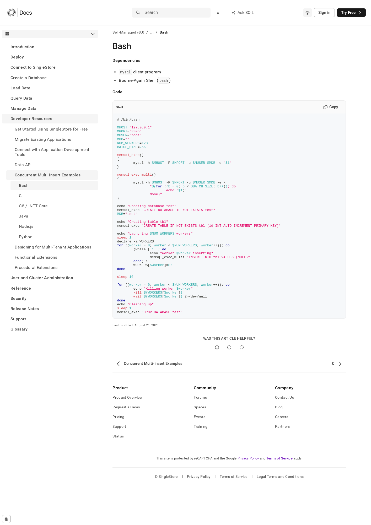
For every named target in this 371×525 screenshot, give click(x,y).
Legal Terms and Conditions (280, 516)
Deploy (17, 57)
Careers (281, 456)
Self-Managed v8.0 (128, 32)
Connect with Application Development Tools (52, 152)
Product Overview (127, 437)
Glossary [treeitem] (19, 329)
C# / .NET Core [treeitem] (33, 205)
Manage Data (23, 108)
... (152, 32)
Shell (119, 107)
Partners (282, 466)
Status (118, 475)
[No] (229, 386)
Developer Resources (31, 118)
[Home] (19, 12)
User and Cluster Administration (41, 277)
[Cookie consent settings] (6, 519)
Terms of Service (279, 498)
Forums (200, 437)
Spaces (200, 446)
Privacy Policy (248, 498)
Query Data (21, 98)
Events (199, 456)
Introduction (22, 46)
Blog (279, 446)
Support (18, 318)
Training (200, 466)
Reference (20, 288)
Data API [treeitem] (23, 164)
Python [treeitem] (26, 236)
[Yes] (217, 386)
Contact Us (284, 437)
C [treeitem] (20, 195)
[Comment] (241, 386)
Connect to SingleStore (33, 67)
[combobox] (307, 12)
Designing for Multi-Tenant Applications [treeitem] (53, 247)
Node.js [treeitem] (26, 226)
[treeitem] (50, 46)
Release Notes (24, 308)
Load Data (20, 87)
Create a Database (28, 77)
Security (18, 298)
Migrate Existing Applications (43, 139)
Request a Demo (126, 446)
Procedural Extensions (36, 267)
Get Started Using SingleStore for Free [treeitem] (51, 129)
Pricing (118, 456)
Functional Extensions (36, 257)
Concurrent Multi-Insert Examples (47, 174)
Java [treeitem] (23, 216)
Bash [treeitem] (24, 185)
